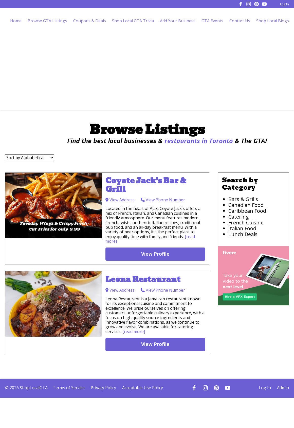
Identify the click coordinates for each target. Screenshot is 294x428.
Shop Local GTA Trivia (133, 21)
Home (16, 21)
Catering (238, 216)
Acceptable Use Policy (142, 387)
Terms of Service (69, 387)
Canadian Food (246, 205)
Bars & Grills (243, 199)
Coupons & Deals (89, 21)
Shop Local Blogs (272, 21)
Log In (284, 4)
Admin (283, 387)
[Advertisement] (147, 71)
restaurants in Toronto (198, 140)
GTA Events (212, 21)
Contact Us (239, 21)
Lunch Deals (243, 234)
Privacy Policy (103, 387)
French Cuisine (246, 222)
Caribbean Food (247, 210)
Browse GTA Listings (47, 21)
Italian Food (242, 228)
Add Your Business (177, 21)
